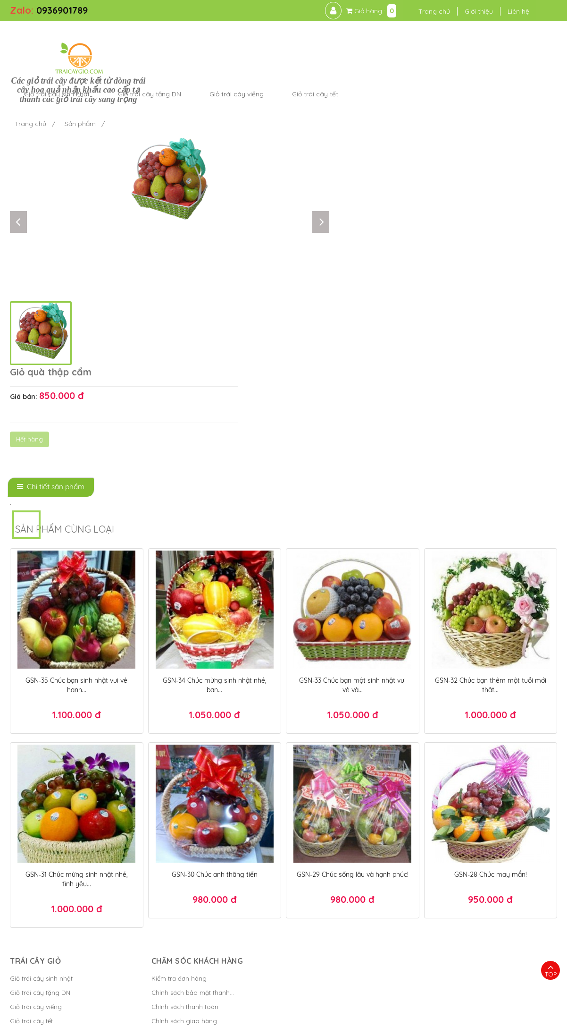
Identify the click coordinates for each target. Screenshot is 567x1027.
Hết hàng (351, 158)
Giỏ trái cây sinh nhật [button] (195, 39)
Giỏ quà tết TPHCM (453, 1000)
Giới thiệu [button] (476, 11)
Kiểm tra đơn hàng (175, 818)
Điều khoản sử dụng (397, 1015)
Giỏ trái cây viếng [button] (375, 39)
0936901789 (62, 10)
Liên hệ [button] (516, 11)
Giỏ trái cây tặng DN (40, 832)
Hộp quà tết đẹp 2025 (371, 986)
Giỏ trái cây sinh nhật (41, 818)
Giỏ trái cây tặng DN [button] (287, 39)
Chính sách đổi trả (174, 875)
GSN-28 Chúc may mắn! (490, 714)
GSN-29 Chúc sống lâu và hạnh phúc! (353, 714)
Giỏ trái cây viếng (36, 846)
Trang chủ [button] (432, 11)
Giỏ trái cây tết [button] (453, 39)
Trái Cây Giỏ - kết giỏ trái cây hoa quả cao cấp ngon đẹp (159, 1015)
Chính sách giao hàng (181, 861)
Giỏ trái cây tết (31, 861)
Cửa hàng (24, 875)
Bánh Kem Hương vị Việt (320, 1015)
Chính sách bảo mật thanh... (189, 832)
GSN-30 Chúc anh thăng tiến (215, 714)
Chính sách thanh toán (181, 846)
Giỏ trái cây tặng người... (46, 889)
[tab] (51, 327)
